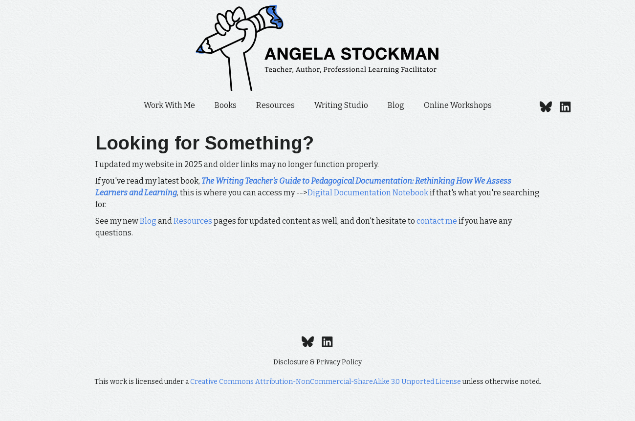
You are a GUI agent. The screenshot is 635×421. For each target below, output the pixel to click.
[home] (318, 48)
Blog (396, 105)
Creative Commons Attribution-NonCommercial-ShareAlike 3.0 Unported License (325, 382)
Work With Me (169, 105)
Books (226, 105)
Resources (275, 105)
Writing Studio (341, 105)
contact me (436, 221)
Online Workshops (458, 105)
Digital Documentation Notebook (367, 192)
